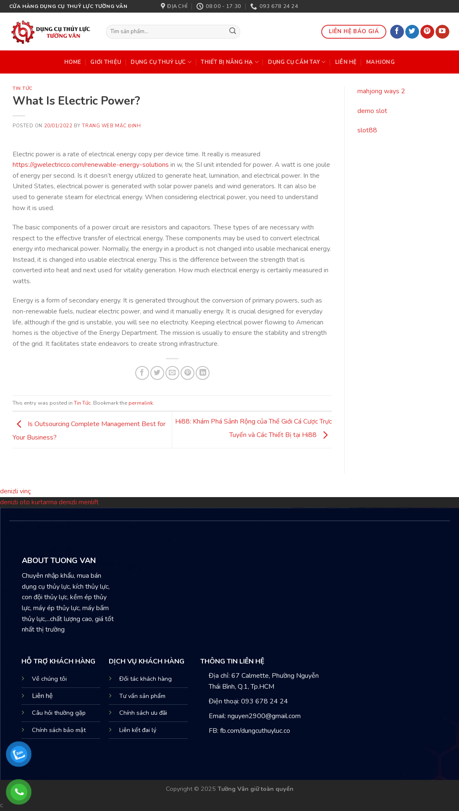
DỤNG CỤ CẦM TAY (296, 62)
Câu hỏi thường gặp (59, 712)
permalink (141, 403)
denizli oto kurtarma (29, 502)
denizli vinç (15, 491)
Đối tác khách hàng (145, 678)
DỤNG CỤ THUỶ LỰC (161, 62)
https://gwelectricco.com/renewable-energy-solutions (91, 164)
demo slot (372, 111)
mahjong (380, 62)
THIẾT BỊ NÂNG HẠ (230, 62)
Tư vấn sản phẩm (142, 696)
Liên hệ (42, 695)
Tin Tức (23, 88)
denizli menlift (79, 502)
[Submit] (233, 32)
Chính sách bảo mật (59, 730)
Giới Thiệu (105, 62)
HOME (72, 62)
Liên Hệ (346, 62)
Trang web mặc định (111, 126)
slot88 (367, 130)
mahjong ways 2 (381, 91)
